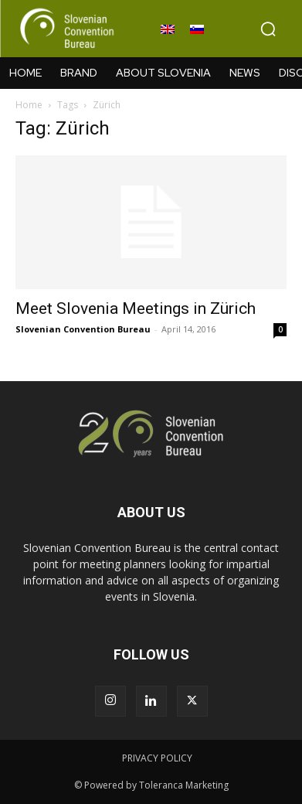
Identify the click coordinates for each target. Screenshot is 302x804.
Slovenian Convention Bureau (83, 329)
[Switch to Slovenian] (197, 29)
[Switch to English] (167, 29)
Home (28, 104)
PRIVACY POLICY (157, 758)
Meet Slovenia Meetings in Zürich (135, 308)
